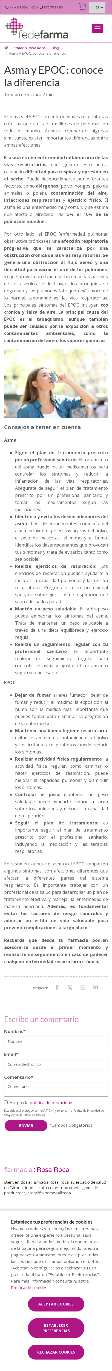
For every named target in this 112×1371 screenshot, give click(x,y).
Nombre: (15, 1031)
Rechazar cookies (56, 1352)
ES (97, 7)
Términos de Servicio (32, 1115)
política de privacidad (51, 1103)
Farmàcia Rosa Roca (28, 47)
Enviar (26, 1125)
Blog (55, 47)
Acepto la (38, 1103)
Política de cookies (29, 1287)
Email (11, 1054)
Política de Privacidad (86, 1110)
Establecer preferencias (56, 1328)
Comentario (18, 1077)
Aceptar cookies (56, 1304)
